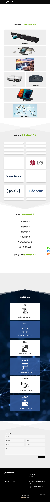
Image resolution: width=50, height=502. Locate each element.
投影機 (14, 80)
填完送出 (41, 456)
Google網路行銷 (23, 497)
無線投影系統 (36, 80)
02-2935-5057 (37, 477)
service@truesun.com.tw (16, 481)
